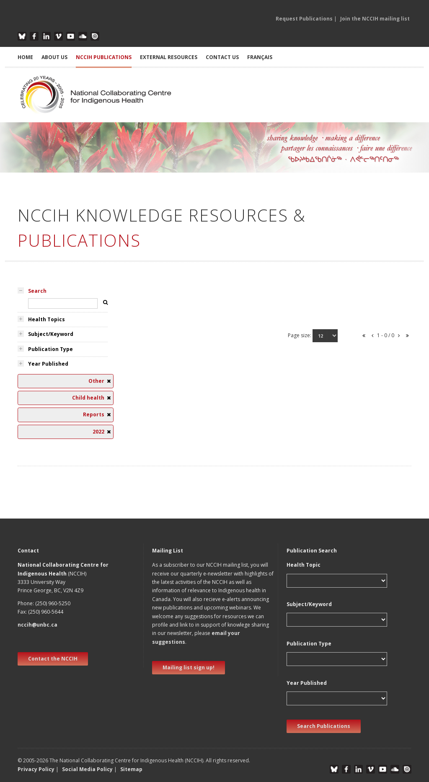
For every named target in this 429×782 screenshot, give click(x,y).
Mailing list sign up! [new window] (188, 667)
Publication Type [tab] (50, 349)
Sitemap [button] (131, 769)
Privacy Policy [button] (36, 769)
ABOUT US (54, 57)
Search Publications (323, 726)
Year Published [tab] (48, 363)
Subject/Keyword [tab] (50, 334)
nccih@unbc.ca (37, 624)
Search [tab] (37, 290)
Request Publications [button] (304, 18)
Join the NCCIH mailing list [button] (375, 18)
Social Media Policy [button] (87, 769)
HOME (25, 57)
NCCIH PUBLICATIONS (104, 57)
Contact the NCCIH (53, 658)
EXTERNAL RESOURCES (168, 57)
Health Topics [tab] (46, 319)
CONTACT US (222, 57)
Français (259, 57)
